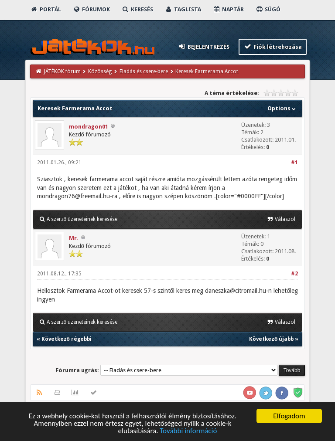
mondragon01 (88, 126)
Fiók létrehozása (272, 46)
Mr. (74, 238)
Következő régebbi (66, 339)
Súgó (268, 9)
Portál (46, 9)
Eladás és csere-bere (144, 71)
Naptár (228, 9)
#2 (294, 274)
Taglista (183, 9)
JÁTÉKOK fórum (62, 71)
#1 (294, 162)
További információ (188, 431)
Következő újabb (271, 339)
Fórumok (91, 9)
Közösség (100, 71)
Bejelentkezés (203, 46)
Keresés (137, 9)
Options (282, 108)
